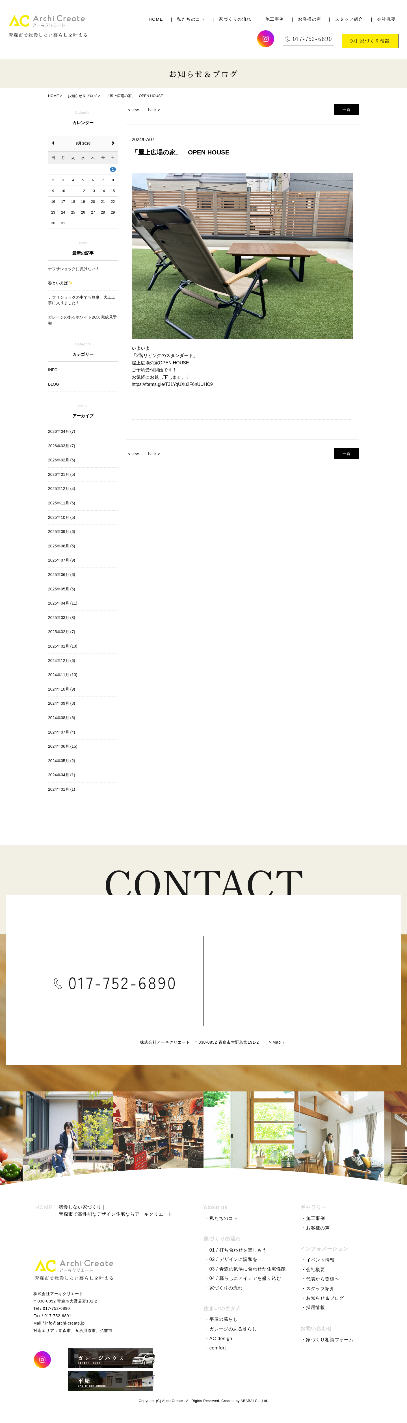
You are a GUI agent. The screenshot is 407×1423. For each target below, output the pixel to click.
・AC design (218, 1338)
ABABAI (247, 1401)
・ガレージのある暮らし (231, 1329)
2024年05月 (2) (61, 760)
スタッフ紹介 (349, 19)
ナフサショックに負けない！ (73, 268)
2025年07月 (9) (61, 560)
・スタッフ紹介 (318, 1288)
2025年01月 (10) (62, 646)
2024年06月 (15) (62, 746)
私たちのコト (191, 19)
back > (154, 110)
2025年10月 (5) (61, 517)
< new (133, 110)
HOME (156, 19)
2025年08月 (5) (61, 546)
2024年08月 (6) (61, 717)
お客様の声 (309, 19)
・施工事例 (313, 1218)
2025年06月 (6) (61, 574)
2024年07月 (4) (61, 732)
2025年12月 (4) (61, 488)
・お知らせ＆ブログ (322, 1298)
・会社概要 (313, 1269)
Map (309, 1044)
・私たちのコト (221, 1218)
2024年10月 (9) (61, 689)
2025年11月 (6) (61, 503)
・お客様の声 (315, 1228)
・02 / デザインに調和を (231, 1259)
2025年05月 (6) (61, 589)
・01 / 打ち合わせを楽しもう (236, 1250)
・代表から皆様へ (320, 1278)
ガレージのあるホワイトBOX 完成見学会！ (82, 320)
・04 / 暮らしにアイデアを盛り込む (243, 1278)
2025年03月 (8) (61, 617)
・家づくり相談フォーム (327, 1339)
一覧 (346, 109)
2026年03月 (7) (61, 446)
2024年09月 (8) (61, 703)
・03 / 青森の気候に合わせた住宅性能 (245, 1269)
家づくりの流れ (235, 19)
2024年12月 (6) (61, 660)
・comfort (215, 1347)
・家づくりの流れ (224, 1288)
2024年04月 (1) (61, 775)
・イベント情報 (318, 1260)
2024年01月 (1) (61, 789)
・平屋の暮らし (221, 1319)
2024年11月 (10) (62, 674)
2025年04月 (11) (62, 603)
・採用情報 (313, 1307)
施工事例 (274, 19)
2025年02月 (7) (61, 631)
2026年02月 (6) (61, 460)
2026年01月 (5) (61, 474)
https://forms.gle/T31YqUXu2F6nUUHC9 (172, 384)
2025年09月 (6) (61, 531)
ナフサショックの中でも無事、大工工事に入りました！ (81, 300)
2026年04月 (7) (61, 431)
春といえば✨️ (60, 283)
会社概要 (386, 19)
